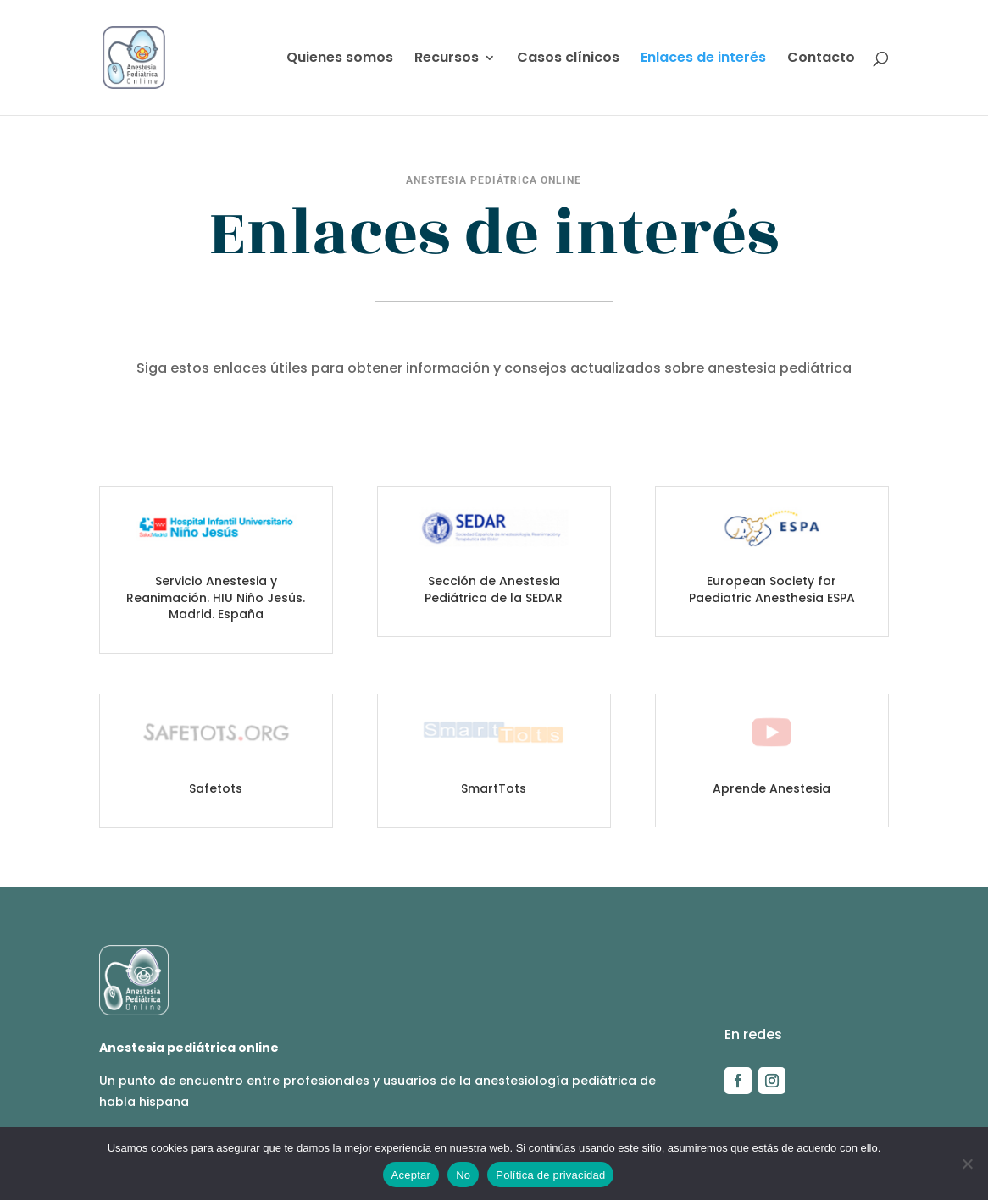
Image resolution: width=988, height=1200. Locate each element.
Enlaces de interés (703, 59)
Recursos (446, 59)
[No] (966, 1163)
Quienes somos (339, 59)
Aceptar (411, 1175)
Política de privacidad (550, 1175)
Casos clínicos (568, 59)
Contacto (821, 59)
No (463, 1175)
